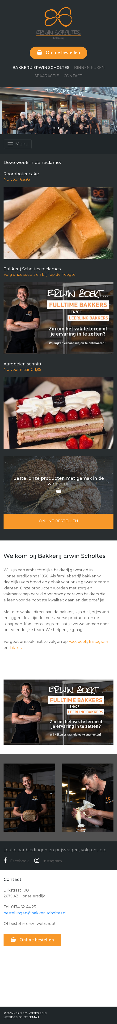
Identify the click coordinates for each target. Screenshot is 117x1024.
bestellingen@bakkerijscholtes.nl (35, 913)
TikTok (15, 647)
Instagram (98, 641)
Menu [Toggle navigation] (18, 144)
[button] (54, 128)
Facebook (78, 641)
